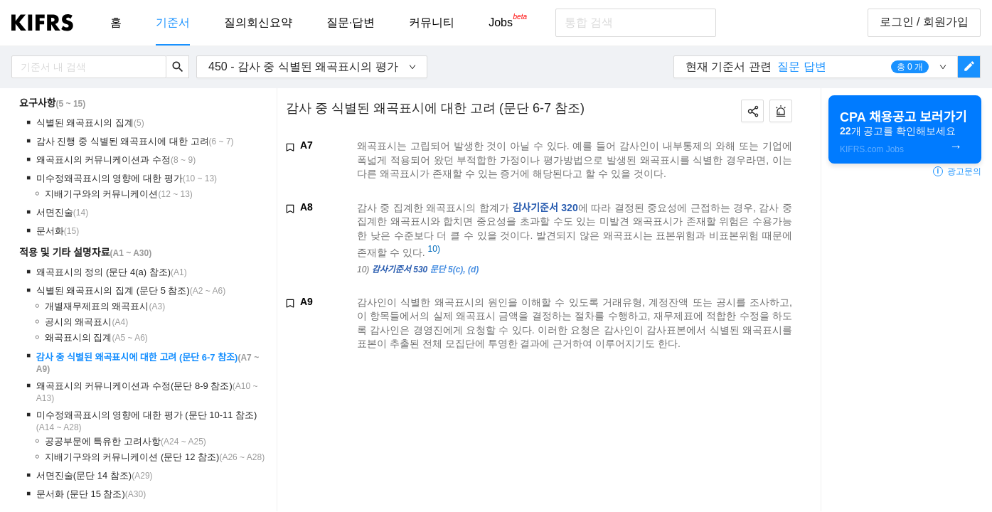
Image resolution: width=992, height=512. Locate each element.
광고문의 (957, 171)
